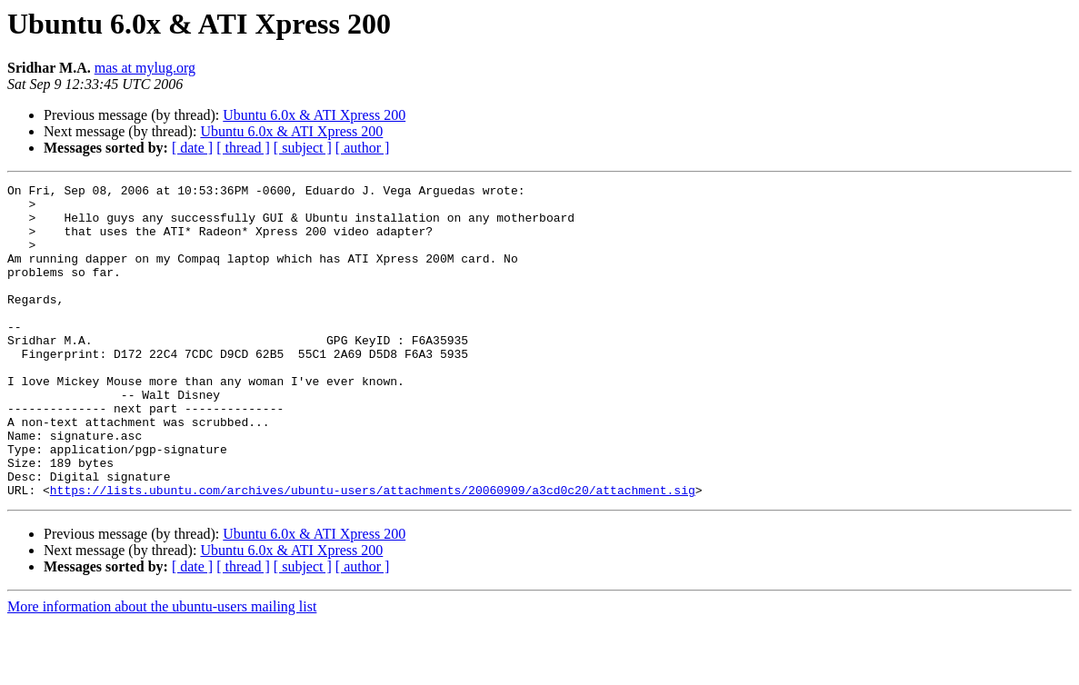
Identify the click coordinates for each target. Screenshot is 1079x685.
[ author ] (362, 147)
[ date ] (192, 147)
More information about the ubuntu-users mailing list (161, 669)
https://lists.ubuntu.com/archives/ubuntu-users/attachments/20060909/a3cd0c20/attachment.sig (372, 552)
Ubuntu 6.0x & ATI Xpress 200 (314, 115)
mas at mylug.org (145, 67)
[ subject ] (303, 147)
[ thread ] (243, 147)
